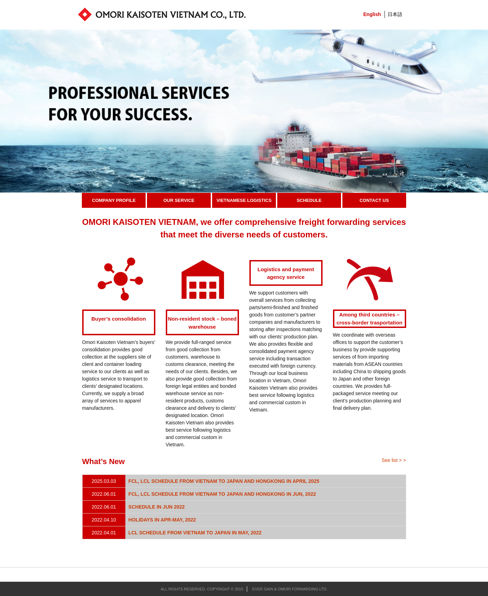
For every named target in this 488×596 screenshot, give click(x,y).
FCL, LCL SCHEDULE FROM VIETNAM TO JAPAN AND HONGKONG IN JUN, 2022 (222, 494)
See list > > (393, 460)
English (372, 14)
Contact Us (374, 200)
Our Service (178, 200)
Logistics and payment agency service (285, 273)
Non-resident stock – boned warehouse (202, 323)
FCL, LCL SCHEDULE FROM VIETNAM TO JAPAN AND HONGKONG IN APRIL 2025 (224, 481)
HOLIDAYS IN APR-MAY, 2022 (162, 520)
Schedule (309, 200)
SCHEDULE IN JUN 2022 (157, 507)
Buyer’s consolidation (118, 319)
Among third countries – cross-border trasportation (369, 319)
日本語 (395, 14)
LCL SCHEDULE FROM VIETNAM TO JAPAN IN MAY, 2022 (195, 532)
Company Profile (113, 200)
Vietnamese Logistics (243, 200)
